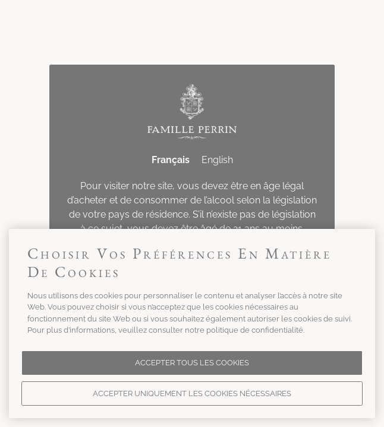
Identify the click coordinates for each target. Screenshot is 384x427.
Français (171, 159)
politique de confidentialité (254, 330)
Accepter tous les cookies (192, 362)
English (217, 159)
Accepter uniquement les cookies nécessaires (192, 393)
